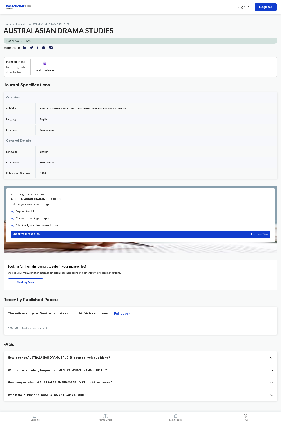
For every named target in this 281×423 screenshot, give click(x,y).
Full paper (122, 313)
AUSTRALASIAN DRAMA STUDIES (49, 24)
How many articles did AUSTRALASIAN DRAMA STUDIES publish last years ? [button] (60, 382)
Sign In (243, 7)
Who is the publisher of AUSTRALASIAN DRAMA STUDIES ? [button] (48, 395)
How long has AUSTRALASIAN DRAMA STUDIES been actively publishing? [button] (59, 357)
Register (265, 7)
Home (7, 24)
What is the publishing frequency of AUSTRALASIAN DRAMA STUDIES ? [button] (57, 370)
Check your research (140, 234)
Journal (20, 24)
